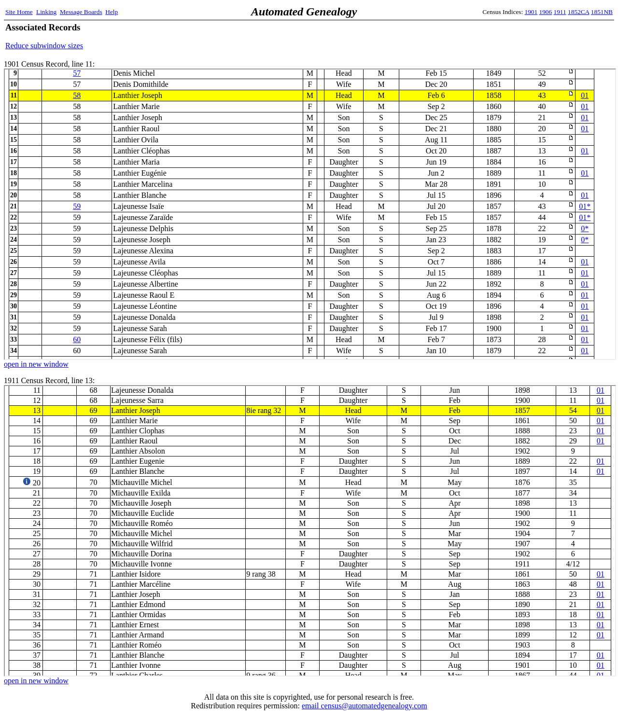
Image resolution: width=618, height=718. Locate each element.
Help (111, 11)
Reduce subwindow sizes (44, 45)
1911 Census (310, 531)
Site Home (19, 11)
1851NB (602, 11)
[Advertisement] (500, 36)
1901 (531, 11)
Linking (46, 11)
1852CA (578, 11)
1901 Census (310, 214)
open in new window (36, 364)
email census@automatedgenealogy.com (364, 706)
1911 (560, 11)
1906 (545, 11)
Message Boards (81, 11)
